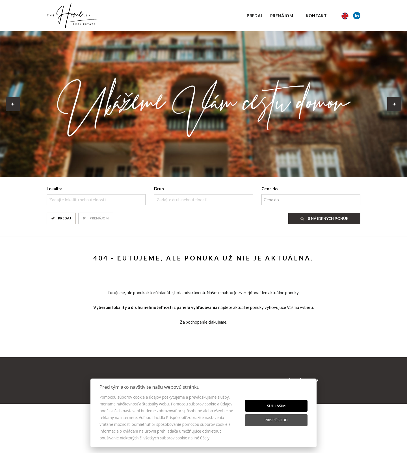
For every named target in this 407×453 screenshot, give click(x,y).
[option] (203, 104)
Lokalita (54, 188)
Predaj (254, 15)
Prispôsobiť (276, 419)
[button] (13, 104)
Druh (159, 188)
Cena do (269, 188)
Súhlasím (276, 405)
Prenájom (281, 15)
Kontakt (316, 15)
